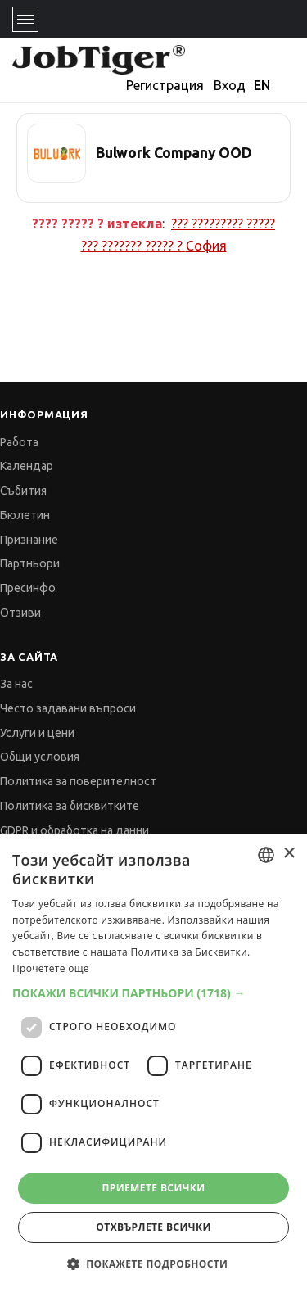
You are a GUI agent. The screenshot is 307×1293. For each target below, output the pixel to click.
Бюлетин (25, 515)
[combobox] (266, 855)
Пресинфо (28, 588)
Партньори (30, 563)
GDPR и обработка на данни (74, 830)
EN (262, 85)
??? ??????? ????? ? (154, 245)
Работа (19, 442)
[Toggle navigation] (25, 19)
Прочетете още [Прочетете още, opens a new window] (50, 968)
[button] (153, 992)
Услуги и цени (37, 732)
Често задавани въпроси (68, 708)
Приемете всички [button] (153, 1188)
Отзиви (20, 612)
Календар (26, 465)
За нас (16, 683)
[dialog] (153, 1063)
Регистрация (165, 85)
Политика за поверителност (78, 781)
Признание (29, 539)
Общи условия (39, 756)
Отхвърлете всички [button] (153, 1227)
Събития (23, 490)
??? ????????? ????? (223, 223)
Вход (230, 85)
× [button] (288, 854)
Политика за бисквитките (69, 805)
